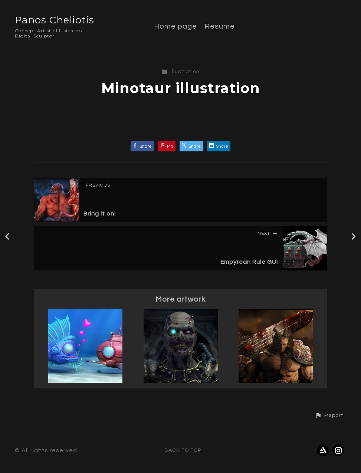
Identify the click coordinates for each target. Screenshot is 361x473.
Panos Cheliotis (54, 20)
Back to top (182, 450)
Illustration (180, 71)
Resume (219, 26)
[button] (329, 415)
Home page (175, 26)
